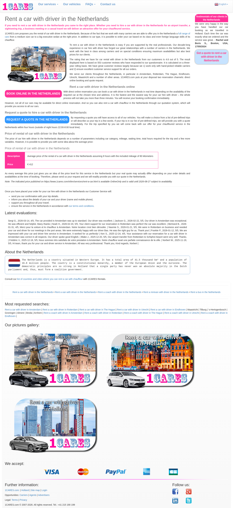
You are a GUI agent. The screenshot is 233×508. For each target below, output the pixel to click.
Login (44, 490)
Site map (35, 490)
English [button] (221, 4)
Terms (15, 500)
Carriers (24, 495)
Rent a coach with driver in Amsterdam (63, 313)
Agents (33, 495)
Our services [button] (48, 4)
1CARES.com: (12, 490)
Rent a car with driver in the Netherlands (33, 292)
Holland (25, 490)
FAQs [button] (90, 4)
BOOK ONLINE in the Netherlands (33, 93)
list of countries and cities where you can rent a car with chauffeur (50, 279)
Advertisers (44, 495)
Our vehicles (72, 4)
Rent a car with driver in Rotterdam (60, 309)
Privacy (23, 500)
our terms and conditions (81, 206)
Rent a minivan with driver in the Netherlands (166, 292)
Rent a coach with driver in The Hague (143, 313)
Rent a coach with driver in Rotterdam (103, 313)
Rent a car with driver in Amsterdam (23, 309)
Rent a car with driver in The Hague (97, 309)
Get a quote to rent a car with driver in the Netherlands (211, 57)
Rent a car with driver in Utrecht (133, 309)
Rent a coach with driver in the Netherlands (119, 292)
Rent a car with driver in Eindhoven (168, 309)
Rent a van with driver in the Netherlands (75, 292)
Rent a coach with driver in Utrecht (181, 313)
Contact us (107, 4)
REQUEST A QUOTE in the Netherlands (37, 119)
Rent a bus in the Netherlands (205, 292)
